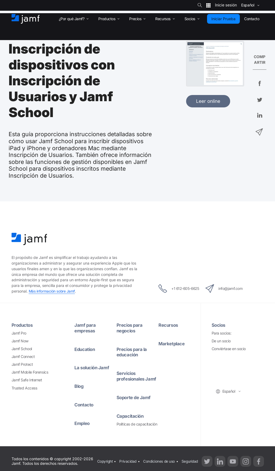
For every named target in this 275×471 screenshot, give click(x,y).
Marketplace (171, 343)
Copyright (105, 463)
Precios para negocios (130, 327)
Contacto (84, 404)
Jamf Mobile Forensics (30, 372)
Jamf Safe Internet (27, 380)
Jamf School (22, 348)
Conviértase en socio (229, 348)
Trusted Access (24, 387)
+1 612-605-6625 (176, 288)
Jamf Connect (23, 356)
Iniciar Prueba (223, 18)
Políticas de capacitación (137, 429)
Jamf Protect (22, 364)
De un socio (221, 341)
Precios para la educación (132, 351)
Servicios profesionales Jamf (132, 378)
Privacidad (129, 463)
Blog (79, 386)
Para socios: (221, 333)
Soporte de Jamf (134, 403)
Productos (23, 325)
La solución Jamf (92, 367)
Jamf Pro (19, 333)
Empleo (82, 423)
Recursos (168, 325)
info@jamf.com (227, 288)
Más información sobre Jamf (52, 291)
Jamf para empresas (85, 327)
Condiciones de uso (160, 463)
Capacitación (131, 421)
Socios (219, 325)
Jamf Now (20, 341)
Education (85, 349)
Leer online (208, 101)
